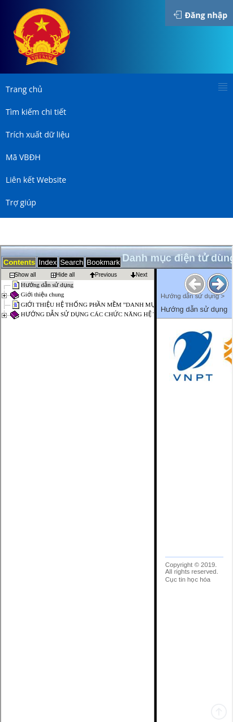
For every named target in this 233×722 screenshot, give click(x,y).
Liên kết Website (36, 179)
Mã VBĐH (23, 157)
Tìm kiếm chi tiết (36, 111)
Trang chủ (24, 89)
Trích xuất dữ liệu (38, 134)
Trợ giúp (21, 202)
